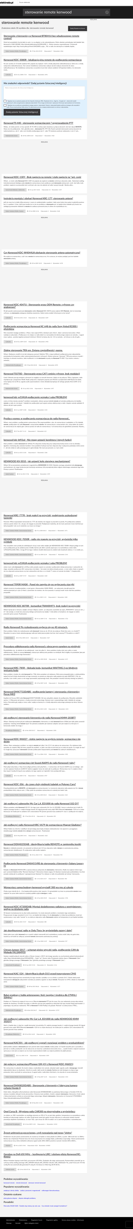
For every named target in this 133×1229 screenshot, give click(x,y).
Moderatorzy (23, 1220)
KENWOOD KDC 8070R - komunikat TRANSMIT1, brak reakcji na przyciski (42, 606)
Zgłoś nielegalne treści (31, 1223)
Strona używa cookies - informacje (73, 1220)
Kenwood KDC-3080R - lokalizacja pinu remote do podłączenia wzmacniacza (43, 60)
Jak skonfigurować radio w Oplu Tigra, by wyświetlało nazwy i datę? (38, 930)
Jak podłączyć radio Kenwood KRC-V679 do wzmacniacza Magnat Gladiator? (43, 825)
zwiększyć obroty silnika (11, 1190)
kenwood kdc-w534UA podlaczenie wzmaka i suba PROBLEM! (35, 397)
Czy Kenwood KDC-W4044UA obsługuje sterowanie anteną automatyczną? (42, 253)
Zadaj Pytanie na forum (77, 28)
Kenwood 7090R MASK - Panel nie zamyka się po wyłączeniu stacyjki (39, 584)
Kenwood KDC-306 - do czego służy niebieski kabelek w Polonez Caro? (40, 784)
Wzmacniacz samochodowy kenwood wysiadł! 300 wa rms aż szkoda (38, 887)
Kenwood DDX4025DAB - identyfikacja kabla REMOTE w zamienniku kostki (42, 844)
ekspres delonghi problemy (27, 1198)
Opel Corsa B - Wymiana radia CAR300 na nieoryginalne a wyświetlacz (39, 1111)
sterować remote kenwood (37, 1183)
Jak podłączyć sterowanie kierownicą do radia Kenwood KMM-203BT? (40, 718)
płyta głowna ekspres (10, 1198)
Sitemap (8, 1223)
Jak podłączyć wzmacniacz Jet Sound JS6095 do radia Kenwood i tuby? (39, 763)
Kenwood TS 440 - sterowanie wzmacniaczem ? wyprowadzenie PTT (38, 123)
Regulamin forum (36, 1220)
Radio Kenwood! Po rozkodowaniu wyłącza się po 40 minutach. (36, 627)
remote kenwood (21, 1183)
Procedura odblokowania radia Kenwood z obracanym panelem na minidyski (42, 646)
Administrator (10, 1220)
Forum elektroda (24, 2)
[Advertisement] (44, 157)
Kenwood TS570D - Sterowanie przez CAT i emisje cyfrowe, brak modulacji (42, 374)
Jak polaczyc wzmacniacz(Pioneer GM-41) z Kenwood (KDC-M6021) (38, 1064)
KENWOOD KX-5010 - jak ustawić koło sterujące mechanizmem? (37, 461)
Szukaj (107, 12)
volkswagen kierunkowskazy (50, 1190)
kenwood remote (9, 1183)
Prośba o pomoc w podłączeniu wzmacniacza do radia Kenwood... (37, 418)
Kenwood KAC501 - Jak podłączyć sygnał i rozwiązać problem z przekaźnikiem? (44, 1043)
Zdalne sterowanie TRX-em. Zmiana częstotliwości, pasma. (33, 350)
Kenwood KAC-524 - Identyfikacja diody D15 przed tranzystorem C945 (40, 974)
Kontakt (17, 1223)
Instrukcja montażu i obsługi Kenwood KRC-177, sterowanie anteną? (38, 198)
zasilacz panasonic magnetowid (30, 1190)
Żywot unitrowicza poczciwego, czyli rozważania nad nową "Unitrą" (38, 1133)
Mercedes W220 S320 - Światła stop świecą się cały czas (22, 1206)
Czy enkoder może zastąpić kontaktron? (54, 1206)
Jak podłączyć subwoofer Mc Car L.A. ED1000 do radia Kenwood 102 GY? (41, 803)
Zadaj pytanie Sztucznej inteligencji (22, 112)
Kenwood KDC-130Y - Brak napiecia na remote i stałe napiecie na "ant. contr (42, 177)
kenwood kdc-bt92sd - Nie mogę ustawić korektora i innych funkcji (38, 440)
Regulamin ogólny (52, 1220)
